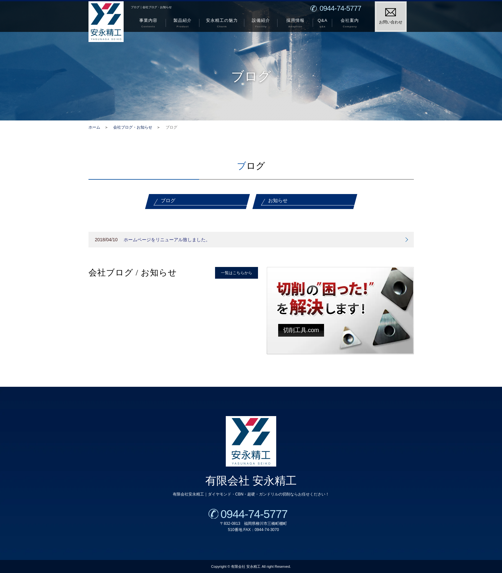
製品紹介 (183, 24)
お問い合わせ (390, 16)
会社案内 (350, 24)
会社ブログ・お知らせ (132, 127)
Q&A (323, 24)
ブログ (168, 200)
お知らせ (278, 200)
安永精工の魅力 (222, 24)
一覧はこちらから (236, 273)
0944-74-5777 (253, 514)
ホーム (94, 127)
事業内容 (148, 24)
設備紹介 (261, 24)
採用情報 (295, 24)
